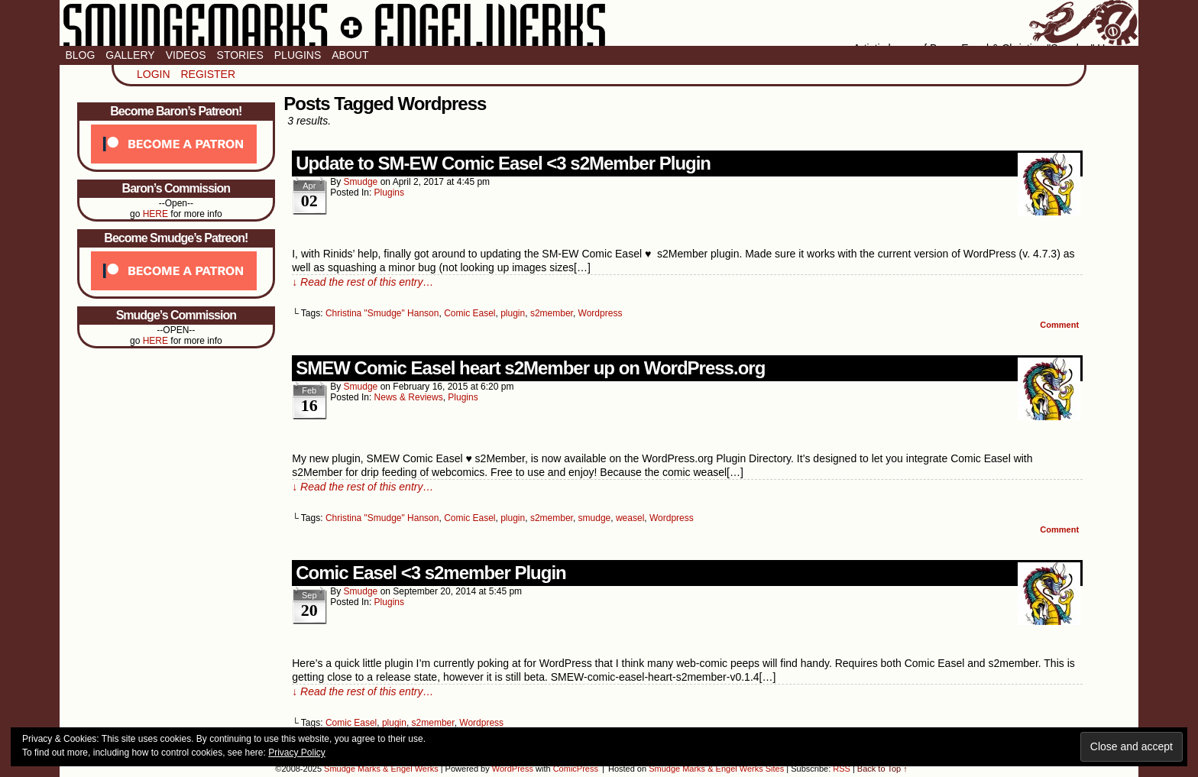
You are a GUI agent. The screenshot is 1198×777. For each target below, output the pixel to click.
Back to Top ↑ (882, 768)
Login (153, 74)
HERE (155, 214)
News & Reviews (408, 397)
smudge (361, 181)
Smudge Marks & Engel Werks (598, 23)
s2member (551, 313)
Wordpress (600, 313)
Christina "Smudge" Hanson (382, 313)
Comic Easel (469, 313)
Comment (1059, 324)
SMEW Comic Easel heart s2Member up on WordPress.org (530, 368)
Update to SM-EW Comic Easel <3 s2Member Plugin (503, 163)
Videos (186, 55)
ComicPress (575, 768)
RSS (841, 768)
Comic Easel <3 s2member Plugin (431, 572)
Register (207, 74)
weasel (630, 518)
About (350, 55)
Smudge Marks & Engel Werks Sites (716, 768)
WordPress (512, 768)
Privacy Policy (296, 752)
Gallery (129, 55)
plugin (512, 313)
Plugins (297, 55)
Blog (80, 55)
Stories (240, 55)
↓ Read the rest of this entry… (362, 282)
